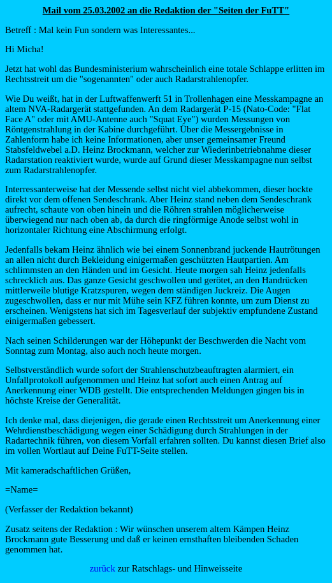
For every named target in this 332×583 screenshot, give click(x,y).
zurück (102, 568)
